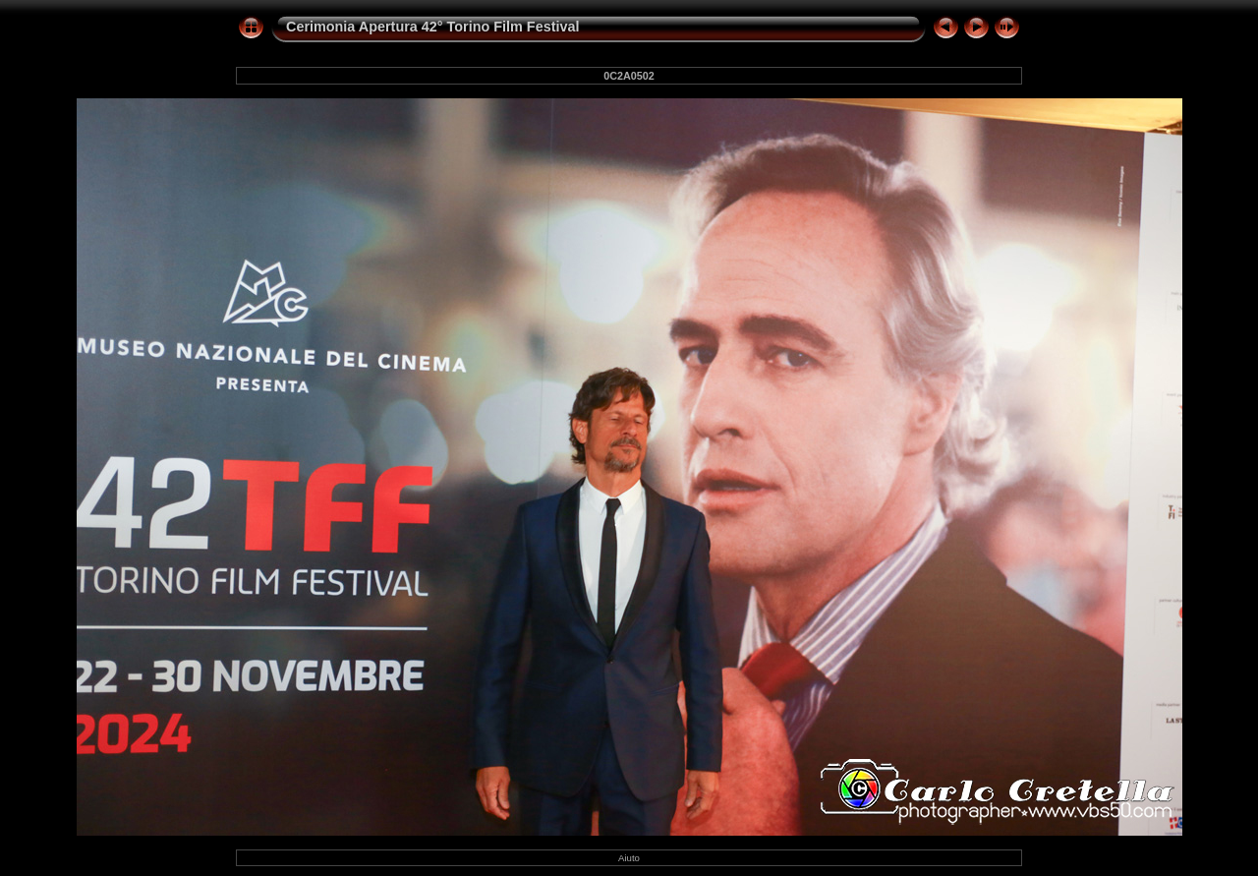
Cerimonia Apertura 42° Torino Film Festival (432, 26)
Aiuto (629, 857)
